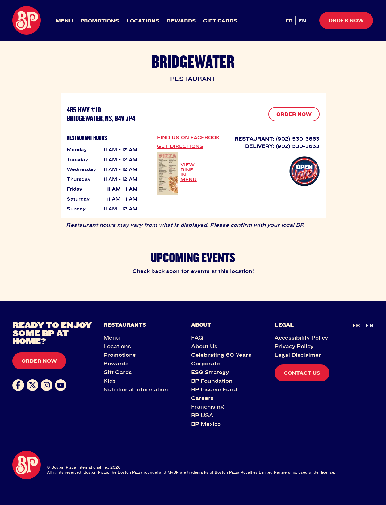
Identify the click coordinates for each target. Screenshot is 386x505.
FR (289, 20)
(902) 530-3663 (298, 138)
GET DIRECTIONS (180, 146)
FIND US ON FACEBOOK (188, 137)
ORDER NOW (294, 114)
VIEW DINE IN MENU (188, 172)
